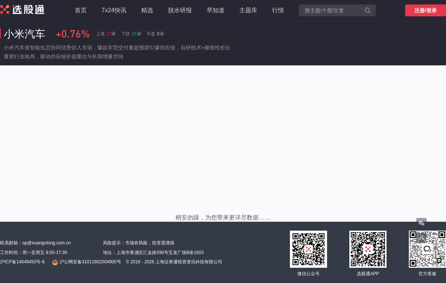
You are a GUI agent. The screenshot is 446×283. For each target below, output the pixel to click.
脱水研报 (180, 10)
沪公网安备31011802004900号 (86, 262)
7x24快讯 (113, 10)
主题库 (248, 10)
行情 (278, 10)
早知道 (215, 10)
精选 (147, 10)
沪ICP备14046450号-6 (22, 261)
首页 (81, 10)
